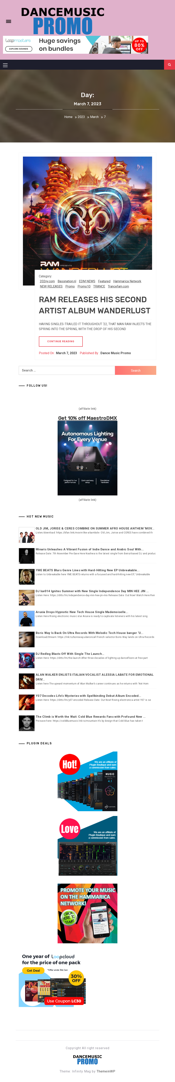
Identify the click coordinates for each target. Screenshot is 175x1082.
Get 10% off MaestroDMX (87, 418)
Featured (104, 281)
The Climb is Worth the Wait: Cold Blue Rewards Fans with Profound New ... (91, 716)
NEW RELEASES (51, 286)
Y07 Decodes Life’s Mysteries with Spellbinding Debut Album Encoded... (88, 696)
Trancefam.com (118, 286)
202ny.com (47, 281)
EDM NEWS (87, 281)
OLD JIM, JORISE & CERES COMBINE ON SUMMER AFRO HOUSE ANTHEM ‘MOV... (95, 528)
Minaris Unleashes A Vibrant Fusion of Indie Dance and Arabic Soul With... (90, 549)
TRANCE (99, 286)
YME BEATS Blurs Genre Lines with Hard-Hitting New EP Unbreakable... (88, 570)
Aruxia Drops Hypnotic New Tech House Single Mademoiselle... (82, 612)
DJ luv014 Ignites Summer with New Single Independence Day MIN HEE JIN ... (92, 591)
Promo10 (84, 286)
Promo (70, 286)
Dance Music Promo (115, 353)
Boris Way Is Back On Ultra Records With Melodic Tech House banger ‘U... (89, 633)
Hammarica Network (127, 281)
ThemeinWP (106, 1071)
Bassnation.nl (67, 281)
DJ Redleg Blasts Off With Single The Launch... (70, 654)
